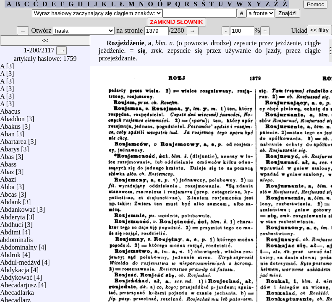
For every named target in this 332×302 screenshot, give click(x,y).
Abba (7, 184)
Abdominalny (18, 245)
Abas (7, 154)
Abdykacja (14, 267)
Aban (7, 131)
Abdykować (16, 275)
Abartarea (13, 139)
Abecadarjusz (18, 282)
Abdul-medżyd (20, 260)
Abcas (8, 192)
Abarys (9, 147)
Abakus (10, 124)
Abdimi (10, 230)
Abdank (10, 199)
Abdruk (10, 252)
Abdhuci (11, 222)
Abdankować (17, 207)
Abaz (7, 169)
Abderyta (12, 215)
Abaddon (12, 116)
